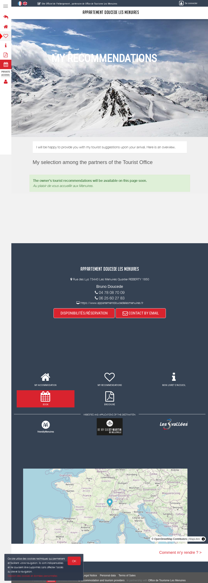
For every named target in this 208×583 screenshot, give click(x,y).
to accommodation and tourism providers (101, 580)
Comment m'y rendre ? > (180, 552)
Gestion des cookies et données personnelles (32, 575)
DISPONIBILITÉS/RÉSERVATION (84, 313)
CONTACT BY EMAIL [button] (141, 313)
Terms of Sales (127, 575)
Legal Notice (90, 575)
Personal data (108, 575)
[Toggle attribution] (203, 539)
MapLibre (194, 538)
